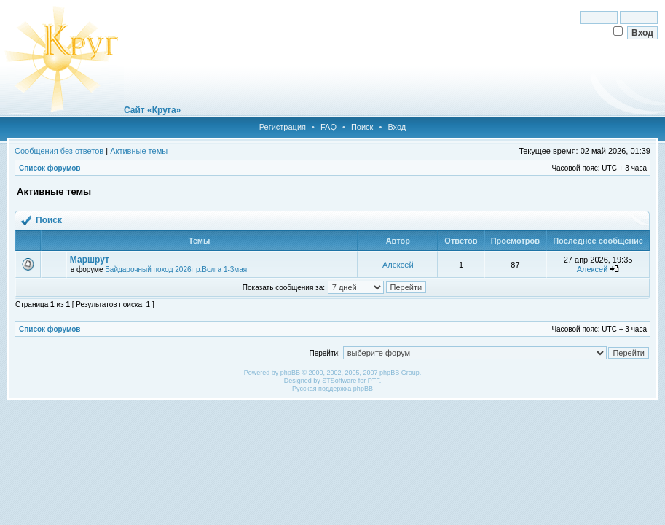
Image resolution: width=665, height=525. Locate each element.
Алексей (398, 264)
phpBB (290, 372)
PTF (373, 380)
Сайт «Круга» (152, 110)
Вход (396, 126)
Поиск (362, 126)
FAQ (328, 126)
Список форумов (50, 168)
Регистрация (282, 126)
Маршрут (89, 259)
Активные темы (139, 151)
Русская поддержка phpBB (332, 388)
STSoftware (339, 380)
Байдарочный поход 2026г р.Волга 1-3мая (176, 269)
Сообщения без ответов (59, 151)
